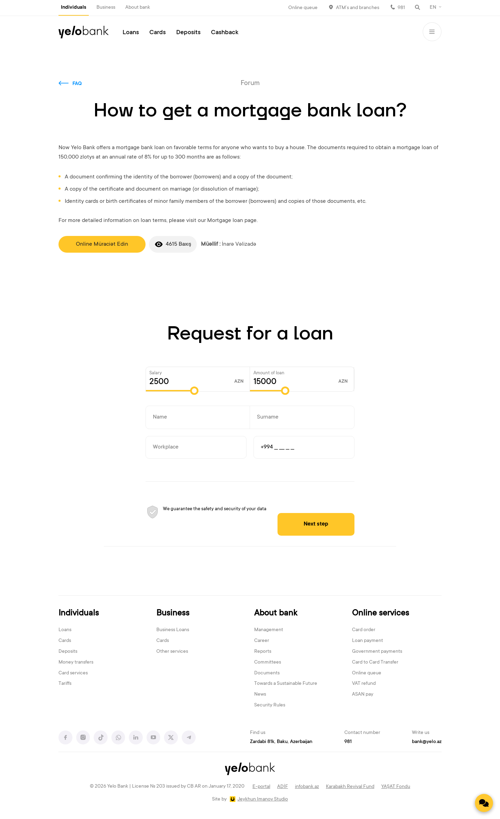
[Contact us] (484, 803)
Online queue (303, 8)
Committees (267, 663)
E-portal (261, 787)
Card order (363, 630)
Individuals (73, 7)
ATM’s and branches (357, 8)
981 (401, 8)
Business (105, 7)
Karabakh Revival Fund (350, 787)
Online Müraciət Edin (102, 244)
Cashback (225, 32)
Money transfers (75, 663)
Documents (267, 673)
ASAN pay (362, 695)
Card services (73, 673)
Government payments (377, 652)
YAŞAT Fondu (395, 787)
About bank (137, 7)
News (260, 695)
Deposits (188, 32)
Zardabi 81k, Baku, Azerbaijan (281, 742)
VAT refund (364, 684)
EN (433, 7)
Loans (131, 32)
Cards (157, 32)
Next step (319, 524)
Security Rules (269, 706)
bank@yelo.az (427, 742)
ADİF (282, 787)
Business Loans (172, 630)
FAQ (77, 84)
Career (261, 641)
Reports (262, 652)
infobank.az (307, 787)
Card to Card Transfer (375, 663)
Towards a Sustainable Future (285, 684)
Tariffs (64, 684)
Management (268, 630)
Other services (172, 652)
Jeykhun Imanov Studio (262, 800)
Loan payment (367, 641)
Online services (380, 613)
